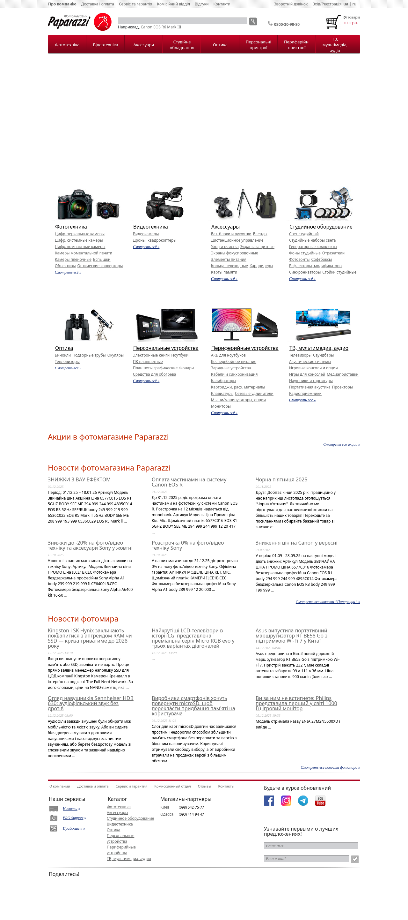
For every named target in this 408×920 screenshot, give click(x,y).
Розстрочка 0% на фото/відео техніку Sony (188, 545)
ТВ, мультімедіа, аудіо (335, 44)
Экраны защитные (257, 246)
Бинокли (63, 355)
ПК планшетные (148, 361)
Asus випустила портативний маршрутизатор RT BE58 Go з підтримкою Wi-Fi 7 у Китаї (291, 635)
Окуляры (115, 355)
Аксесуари (144, 45)
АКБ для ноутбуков (228, 355)
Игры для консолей (307, 374)
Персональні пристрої (258, 44)
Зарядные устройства (231, 368)
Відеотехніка (105, 45)
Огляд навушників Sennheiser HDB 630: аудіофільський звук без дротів (91, 703)
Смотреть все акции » (341, 444)
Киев (164, 807)
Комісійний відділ (173, 4)
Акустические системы (310, 361)
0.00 (346, 22)
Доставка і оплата (97, 4)
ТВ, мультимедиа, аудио (318, 348)
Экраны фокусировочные (234, 253)
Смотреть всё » (68, 272)
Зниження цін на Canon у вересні (297, 542)
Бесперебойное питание (233, 361)
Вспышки (102, 259)
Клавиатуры (222, 393)
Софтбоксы (321, 259)
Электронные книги (151, 355)
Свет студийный (304, 234)
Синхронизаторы (305, 272)
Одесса (166, 814)
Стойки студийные (339, 272)
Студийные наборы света (312, 240)
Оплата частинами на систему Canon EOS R (189, 482)
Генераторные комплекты (313, 246)
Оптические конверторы (100, 265)
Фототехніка (67, 45)
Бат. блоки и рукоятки (231, 234)
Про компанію (62, 4)
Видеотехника (150, 227)
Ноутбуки (179, 355)
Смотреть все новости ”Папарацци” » (328, 602)
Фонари (186, 368)
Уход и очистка (225, 246)
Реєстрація (331, 4)
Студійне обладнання (182, 44)
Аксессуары (225, 227)
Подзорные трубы (89, 355)
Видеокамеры (146, 234)
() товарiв (351, 17)
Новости (70, 808)
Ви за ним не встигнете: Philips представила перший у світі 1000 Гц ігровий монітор (296, 703)
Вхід (316, 4)
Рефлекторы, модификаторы (315, 265)
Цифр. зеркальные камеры (80, 234)
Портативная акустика (310, 387)
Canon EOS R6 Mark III (161, 27)
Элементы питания (228, 259)
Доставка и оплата (93, 786)
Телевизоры (300, 355)
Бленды (260, 234)
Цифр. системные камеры (79, 240)
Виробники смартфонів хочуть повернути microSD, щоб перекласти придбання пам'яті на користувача (193, 706)
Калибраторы (223, 380)
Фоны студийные (305, 253)
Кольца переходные (229, 265)
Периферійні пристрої (297, 44)
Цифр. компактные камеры (80, 246)
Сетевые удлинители (254, 393)
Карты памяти (224, 272)
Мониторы (221, 406)
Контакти (221, 4)
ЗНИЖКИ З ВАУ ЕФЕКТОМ (79, 479)
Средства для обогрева (154, 374)
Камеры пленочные (73, 259)
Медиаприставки (343, 374)
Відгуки (201, 4)
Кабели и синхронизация (234, 374)
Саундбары (323, 355)
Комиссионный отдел (172, 786)
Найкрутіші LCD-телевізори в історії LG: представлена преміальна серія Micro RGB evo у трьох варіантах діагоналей (193, 638)
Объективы (65, 265)
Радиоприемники (305, 393)
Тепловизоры (67, 361)
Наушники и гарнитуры (311, 380)
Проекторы (342, 387)
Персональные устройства (166, 348)
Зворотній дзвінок (291, 4)
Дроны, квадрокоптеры (155, 240)
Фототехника (71, 227)
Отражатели (333, 253)
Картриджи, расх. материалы (238, 387)
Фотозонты (299, 259)
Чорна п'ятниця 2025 (281, 479)
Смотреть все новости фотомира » (330, 767)
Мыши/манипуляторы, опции (238, 400)
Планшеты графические (155, 368)
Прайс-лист (72, 828)
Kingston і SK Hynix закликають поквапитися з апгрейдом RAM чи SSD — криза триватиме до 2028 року (90, 638)
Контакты (226, 786)
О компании (59, 786)
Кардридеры (261, 265)
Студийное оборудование (321, 227)
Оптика (220, 45)
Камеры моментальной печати (83, 253)
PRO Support (73, 818)
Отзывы (204, 786)
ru (354, 4)
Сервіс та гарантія (135, 4)
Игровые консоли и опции (313, 368)
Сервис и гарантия (132, 786)
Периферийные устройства (245, 348)
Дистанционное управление (237, 240)
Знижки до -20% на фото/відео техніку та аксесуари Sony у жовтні (90, 545)
